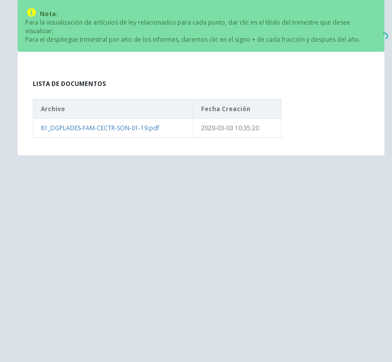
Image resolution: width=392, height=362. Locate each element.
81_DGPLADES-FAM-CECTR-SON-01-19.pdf (100, 128)
